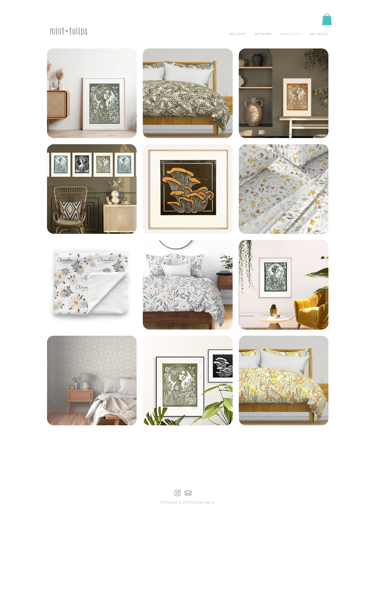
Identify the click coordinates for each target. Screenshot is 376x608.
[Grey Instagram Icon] (177, 493)
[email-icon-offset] (188, 493)
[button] (327, 19)
